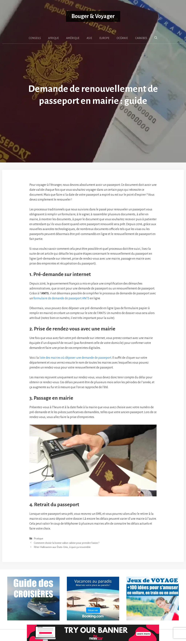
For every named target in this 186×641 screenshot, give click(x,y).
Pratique (38, 538)
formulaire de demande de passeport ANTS (61, 298)
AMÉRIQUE (72, 38)
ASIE (89, 38)
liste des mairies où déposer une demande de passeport (75, 357)
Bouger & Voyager (93, 16)
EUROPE (104, 38)
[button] (156, 37)
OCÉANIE (122, 38)
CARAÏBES (141, 38)
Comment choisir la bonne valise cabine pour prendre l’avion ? (66, 543)
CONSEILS (35, 38)
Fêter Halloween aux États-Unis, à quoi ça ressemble (62, 547)
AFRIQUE (53, 38)
